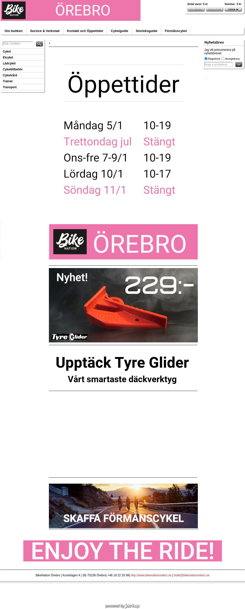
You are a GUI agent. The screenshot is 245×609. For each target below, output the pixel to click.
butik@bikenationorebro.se (192, 575)
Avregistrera (232, 58)
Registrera (214, 58)
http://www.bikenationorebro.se (151, 575)
